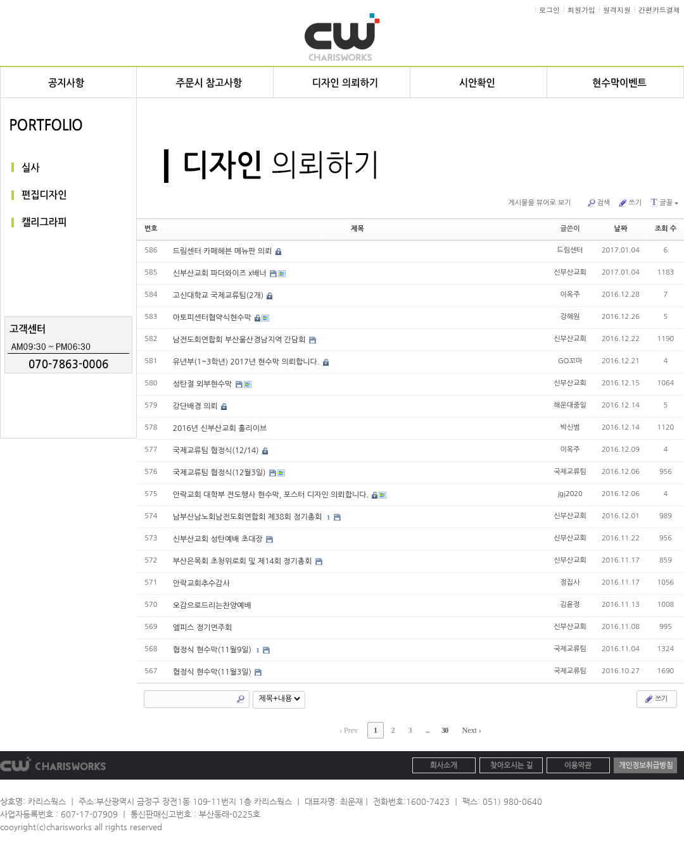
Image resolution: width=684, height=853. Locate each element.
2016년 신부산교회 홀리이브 (220, 428)
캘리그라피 (68, 223)
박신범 (570, 427)
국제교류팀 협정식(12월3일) (220, 472)
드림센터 (570, 250)
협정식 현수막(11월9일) (213, 650)
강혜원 (570, 316)
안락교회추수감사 (201, 583)
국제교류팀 (570, 471)
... (427, 730)
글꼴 (663, 202)
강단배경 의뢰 (196, 406)
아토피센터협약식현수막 (213, 317)
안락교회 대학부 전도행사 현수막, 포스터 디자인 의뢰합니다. (272, 495)
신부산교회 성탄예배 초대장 (219, 539)
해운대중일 (570, 405)
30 (444, 730)
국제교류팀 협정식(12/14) (217, 450)
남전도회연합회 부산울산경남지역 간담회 (240, 340)
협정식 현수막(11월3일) (213, 672)
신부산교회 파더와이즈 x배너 (221, 273)
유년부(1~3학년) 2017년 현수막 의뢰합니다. (247, 362)
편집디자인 (68, 195)
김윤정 (570, 604)
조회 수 (665, 228)
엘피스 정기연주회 (202, 628)
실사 (68, 167)
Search (241, 699)
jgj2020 (569, 493)
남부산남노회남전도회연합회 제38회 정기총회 (248, 517)
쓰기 (630, 203)
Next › (471, 730)
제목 (357, 228)
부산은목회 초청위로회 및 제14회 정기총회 (243, 561)
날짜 (621, 228)
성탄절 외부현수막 (203, 384)
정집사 (570, 582)
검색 (598, 203)
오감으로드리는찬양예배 (212, 605)
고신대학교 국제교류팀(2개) (219, 295)
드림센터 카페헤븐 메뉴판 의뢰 (223, 251)
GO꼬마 (570, 361)
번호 (151, 228)
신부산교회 (570, 272)
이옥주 (570, 294)
